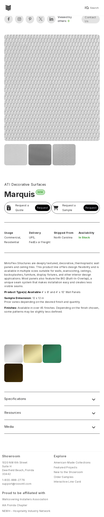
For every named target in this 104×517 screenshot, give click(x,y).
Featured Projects (65, 467)
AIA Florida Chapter (14, 505)
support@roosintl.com (16, 483)
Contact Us (90, 19)
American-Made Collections (72, 462)
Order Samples (64, 477)
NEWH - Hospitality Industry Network (26, 511)
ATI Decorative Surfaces (25, 184)
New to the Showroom (68, 472)
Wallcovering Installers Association (25, 499)
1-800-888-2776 (13, 480)
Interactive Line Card (67, 481)
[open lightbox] (52, 88)
